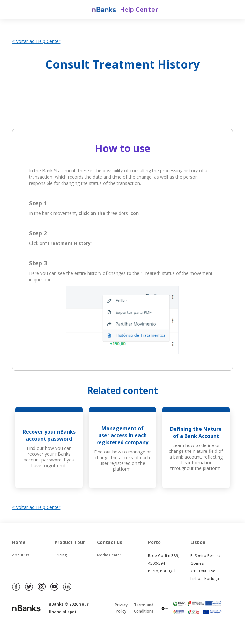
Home (19, 542)
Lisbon (197, 542)
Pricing (61, 555)
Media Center (109, 555)
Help (139, 9)
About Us (20, 555)
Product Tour (70, 542)
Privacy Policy (121, 608)
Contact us (109, 542)
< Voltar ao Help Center (36, 41)
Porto (154, 542)
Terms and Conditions (143, 608)
